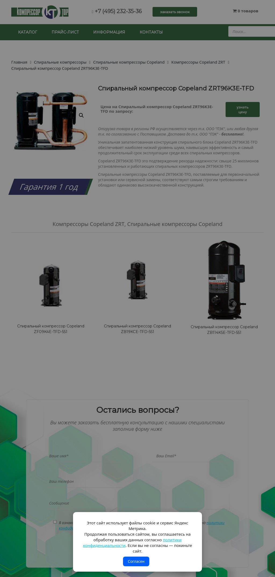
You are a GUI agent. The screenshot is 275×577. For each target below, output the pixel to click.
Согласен (136, 561)
